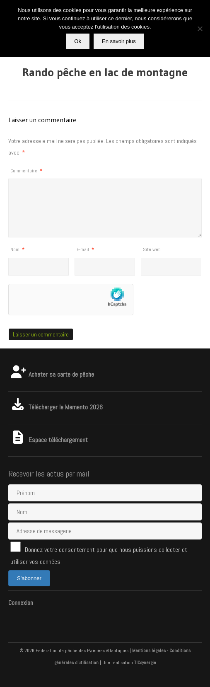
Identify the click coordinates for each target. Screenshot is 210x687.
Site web (152, 249)
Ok (77, 41)
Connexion (20, 602)
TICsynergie (145, 662)
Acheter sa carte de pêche (51, 374)
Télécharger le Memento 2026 (55, 407)
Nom (17, 249)
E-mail (85, 249)
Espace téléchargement (48, 439)
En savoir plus (119, 41)
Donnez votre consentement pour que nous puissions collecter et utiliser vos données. (98, 554)
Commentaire (26, 170)
